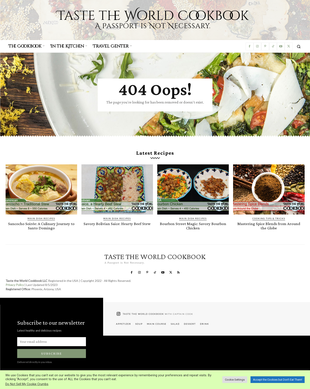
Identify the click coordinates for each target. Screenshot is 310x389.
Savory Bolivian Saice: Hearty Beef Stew (117, 223)
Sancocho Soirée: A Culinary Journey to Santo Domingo (41, 225)
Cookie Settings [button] (235, 379)
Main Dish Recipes (41, 218)
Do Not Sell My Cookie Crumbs (26, 384)
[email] (51, 341)
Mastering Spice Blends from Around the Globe (269, 225)
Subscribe (51, 353)
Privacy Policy (15, 284)
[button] (299, 46)
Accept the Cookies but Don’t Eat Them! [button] (277, 379)
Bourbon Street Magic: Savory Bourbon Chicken (193, 225)
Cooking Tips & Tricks (268, 218)
